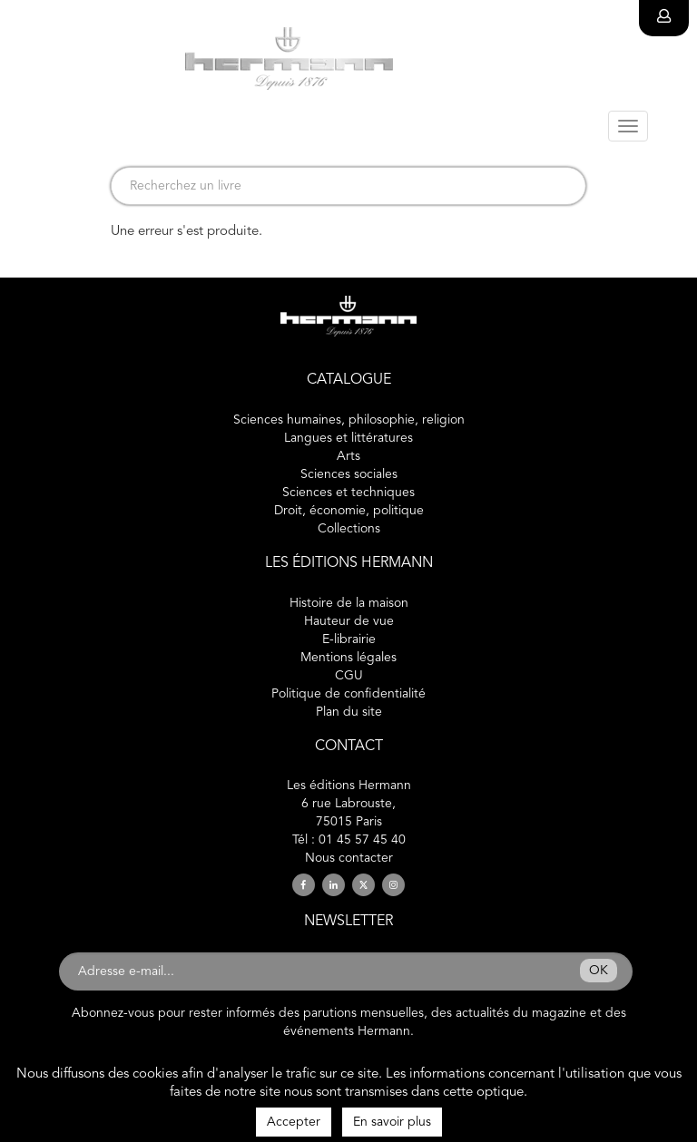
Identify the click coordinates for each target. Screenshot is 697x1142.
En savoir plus (392, 1122)
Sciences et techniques (348, 492)
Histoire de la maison (349, 603)
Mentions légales (348, 657)
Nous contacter (349, 858)
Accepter (293, 1122)
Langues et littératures (348, 438)
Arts (348, 456)
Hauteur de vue (349, 621)
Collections (349, 528)
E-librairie (349, 639)
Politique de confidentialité (348, 694)
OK (598, 970)
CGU (349, 675)
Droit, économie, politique (349, 510)
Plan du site (349, 712)
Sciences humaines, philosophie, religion (349, 420)
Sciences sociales (349, 474)
